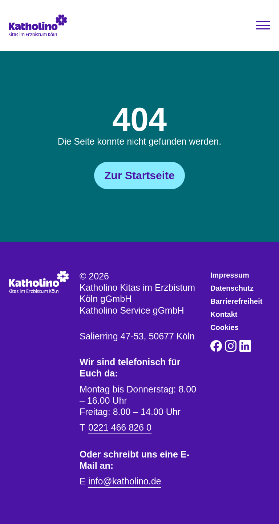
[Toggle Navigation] (263, 25)
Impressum (229, 275)
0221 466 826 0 (119, 427)
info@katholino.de (124, 481)
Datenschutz (232, 288)
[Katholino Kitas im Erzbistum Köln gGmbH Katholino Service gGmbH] (41, 25)
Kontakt (223, 314)
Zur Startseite (139, 175)
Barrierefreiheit (236, 301)
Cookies (224, 327)
